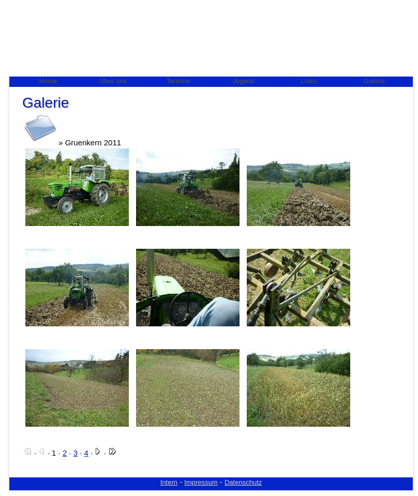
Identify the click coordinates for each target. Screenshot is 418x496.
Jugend (244, 81)
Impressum (200, 482)
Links (309, 81)
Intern (168, 482)
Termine (178, 81)
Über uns (113, 81)
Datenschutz (243, 482)
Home (48, 81)
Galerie (374, 81)
